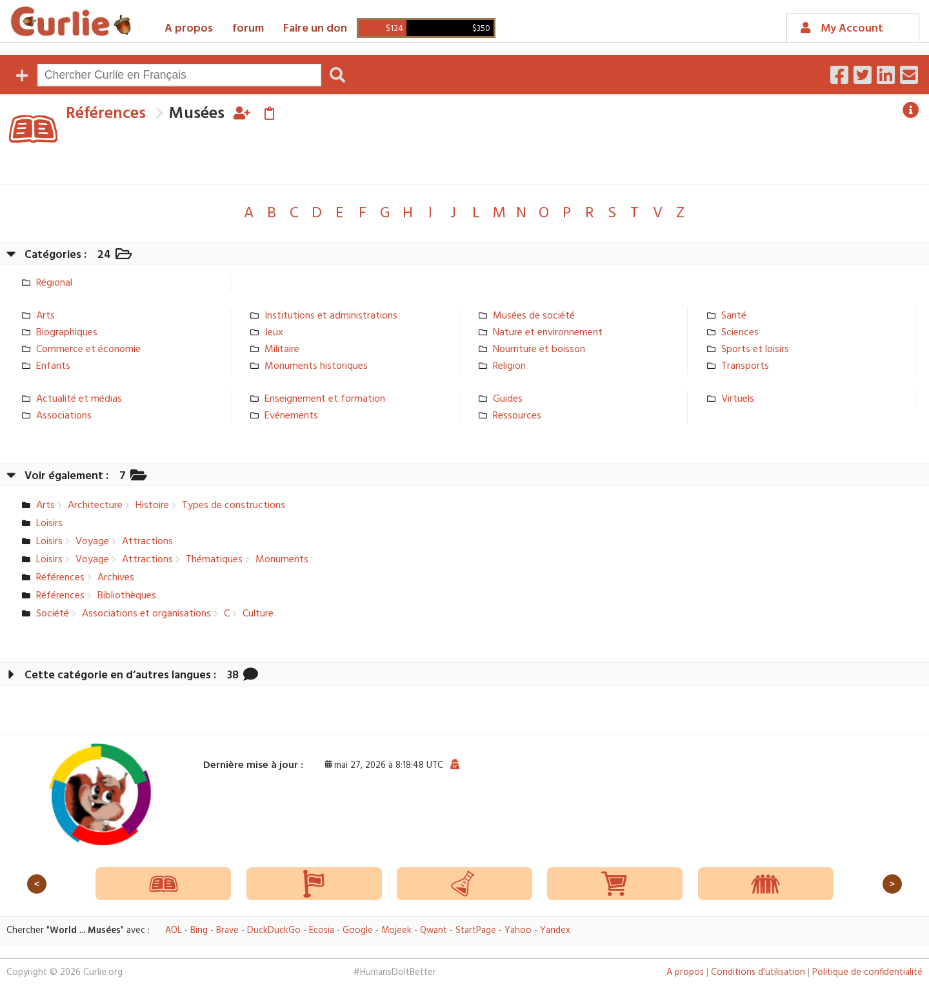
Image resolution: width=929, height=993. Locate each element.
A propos (189, 28)
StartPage (475, 930)
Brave (227, 930)
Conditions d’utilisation (758, 972)
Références (106, 114)
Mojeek (396, 930)
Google (358, 930)
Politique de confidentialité (867, 972)
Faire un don (315, 28)
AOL (173, 930)
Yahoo (518, 930)
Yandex (555, 930)
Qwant (433, 930)
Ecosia (321, 930)
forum (248, 28)
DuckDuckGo (274, 930)
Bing (199, 930)
